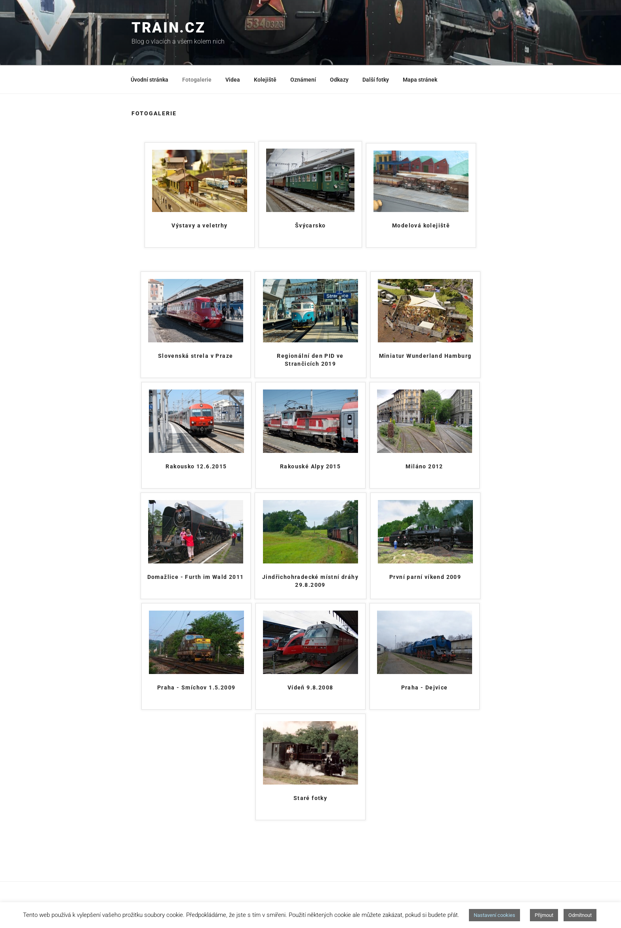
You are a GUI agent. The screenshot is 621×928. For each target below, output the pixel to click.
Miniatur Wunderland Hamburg (425, 356)
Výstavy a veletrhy (199, 225)
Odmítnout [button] (580, 915)
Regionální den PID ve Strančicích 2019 (310, 360)
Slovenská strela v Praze (195, 356)
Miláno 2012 (424, 466)
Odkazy (339, 79)
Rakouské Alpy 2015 (310, 466)
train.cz (168, 27)
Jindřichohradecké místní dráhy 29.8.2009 (310, 581)
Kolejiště (265, 79)
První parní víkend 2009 (425, 577)
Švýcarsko (310, 225)
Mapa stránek (420, 79)
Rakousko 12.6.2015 (196, 466)
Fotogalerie (196, 79)
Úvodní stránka (149, 79)
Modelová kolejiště (421, 225)
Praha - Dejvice (424, 687)
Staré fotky (310, 798)
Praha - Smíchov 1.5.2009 (196, 687)
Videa (232, 79)
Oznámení (303, 79)
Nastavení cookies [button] (494, 915)
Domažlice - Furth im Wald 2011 (195, 577)
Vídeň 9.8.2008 (310, 687)
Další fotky (375, 79)
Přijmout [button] (544, 915)
